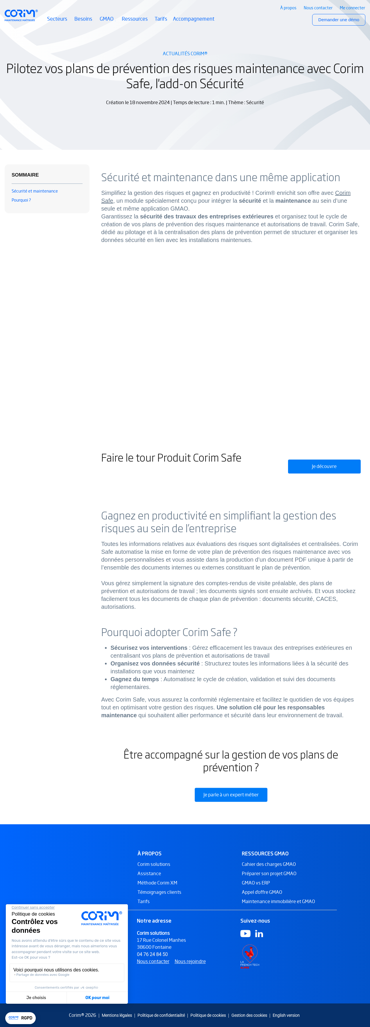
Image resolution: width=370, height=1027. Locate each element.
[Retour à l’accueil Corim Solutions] (21, 15)
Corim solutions (153, 870)
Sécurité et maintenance (35, 191)
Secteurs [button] (58, 22)
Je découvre (324, 466)
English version (286, 1015)
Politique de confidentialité (161, 1015)
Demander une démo (338, 19)
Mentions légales (117, 1015)
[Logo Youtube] (245, 939)
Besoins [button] (84, 22)
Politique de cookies (208, 1015)
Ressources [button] (135, 22)
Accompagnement (194, 19)
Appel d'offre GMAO (262, 898)
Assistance (149, 879)
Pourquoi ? (21, 200)
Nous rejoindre (190, 967)
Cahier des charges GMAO (269, 870)
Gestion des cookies (249, 1015)
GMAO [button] (108, 22)
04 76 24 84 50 (152, 960)
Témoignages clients (159, 898)
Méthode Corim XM (157, 888)
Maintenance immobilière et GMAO (278, 907)
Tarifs (161, 19)
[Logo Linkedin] (259, 939)
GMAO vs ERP (256, 888)
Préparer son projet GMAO (269, 879)
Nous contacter (153, 967)
